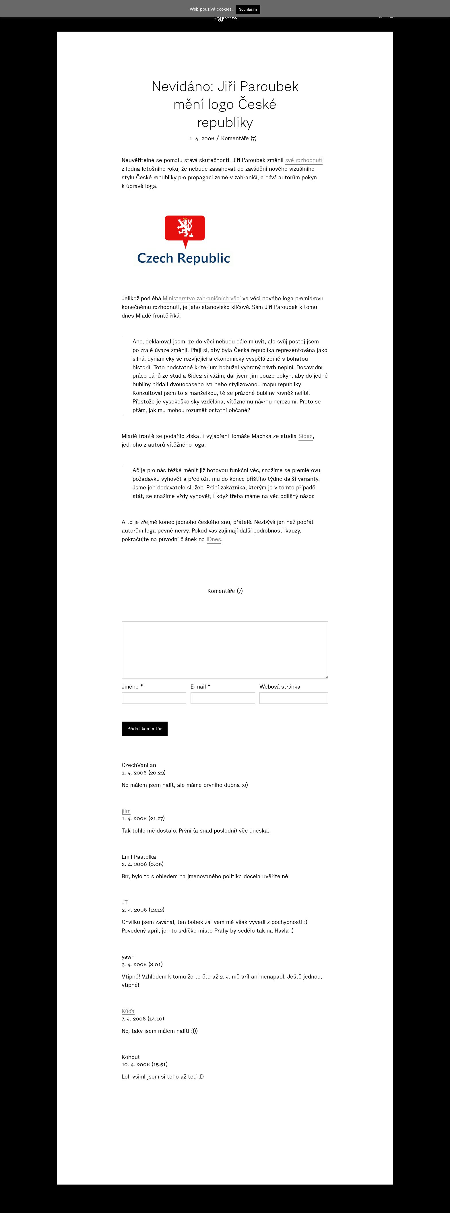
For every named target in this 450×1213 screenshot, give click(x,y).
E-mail (200, 686)
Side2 (305, 436)
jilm (126, 811)
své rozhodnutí (304, 160)
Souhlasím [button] (248, 9)
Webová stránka (279, 686)
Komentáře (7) (239, 138)
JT (125, 902)
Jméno (132, 686)
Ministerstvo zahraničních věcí (202, 298)
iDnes (214, 539)
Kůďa (128, 1011)
